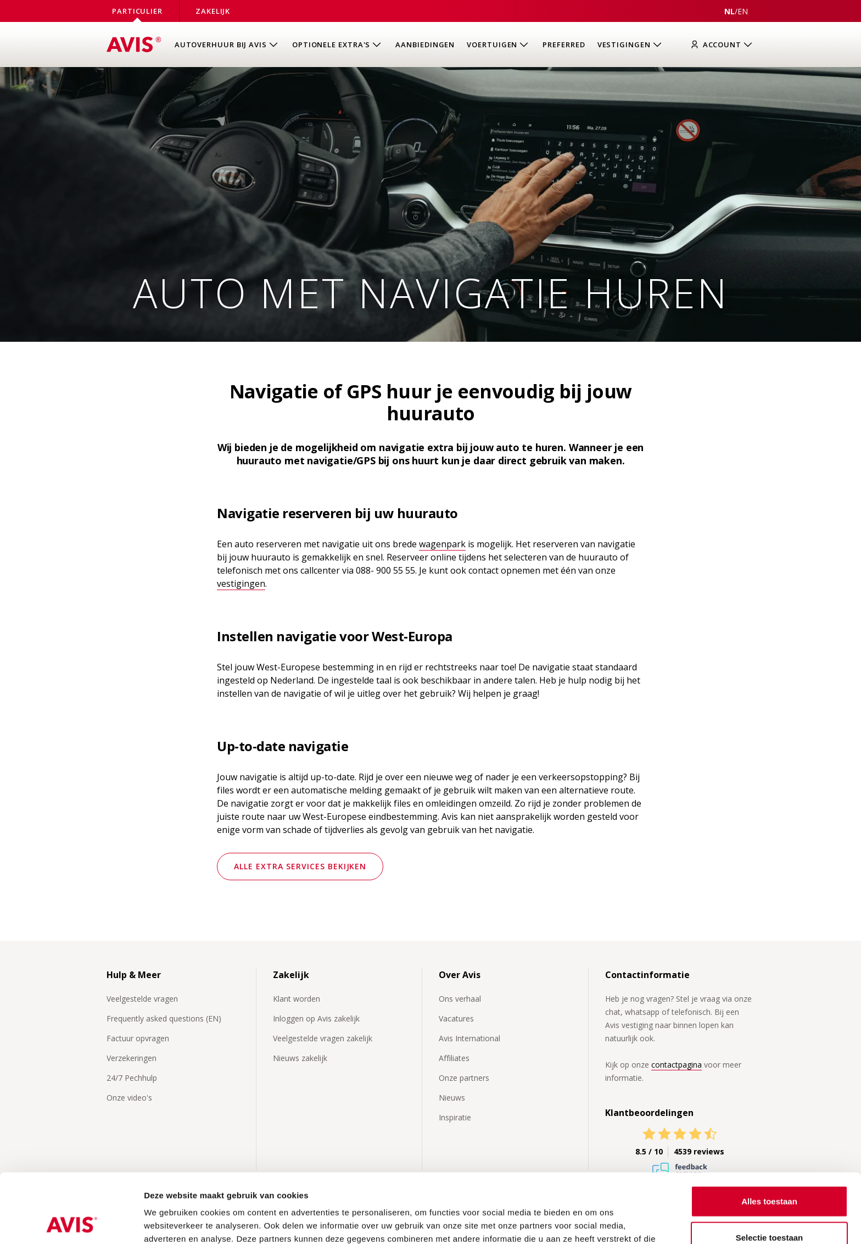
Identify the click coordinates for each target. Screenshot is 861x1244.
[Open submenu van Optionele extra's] (337, 44)
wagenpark (442, 544)
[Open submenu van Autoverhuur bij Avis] (227, 44)
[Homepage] (134, 44)
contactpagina (676, 1064)
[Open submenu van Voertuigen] (498, 44)
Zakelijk (212, 11)
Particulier (137, 11)
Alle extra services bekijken (300, 866)
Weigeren (769, 1208)
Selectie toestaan (769, 1172)
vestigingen (241, 583)
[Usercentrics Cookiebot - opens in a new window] (71, 1222)
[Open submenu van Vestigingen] (630, 44)
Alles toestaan (769, 1136)
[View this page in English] (742, 11)
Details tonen (593, 1222)
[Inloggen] (724, 44)
